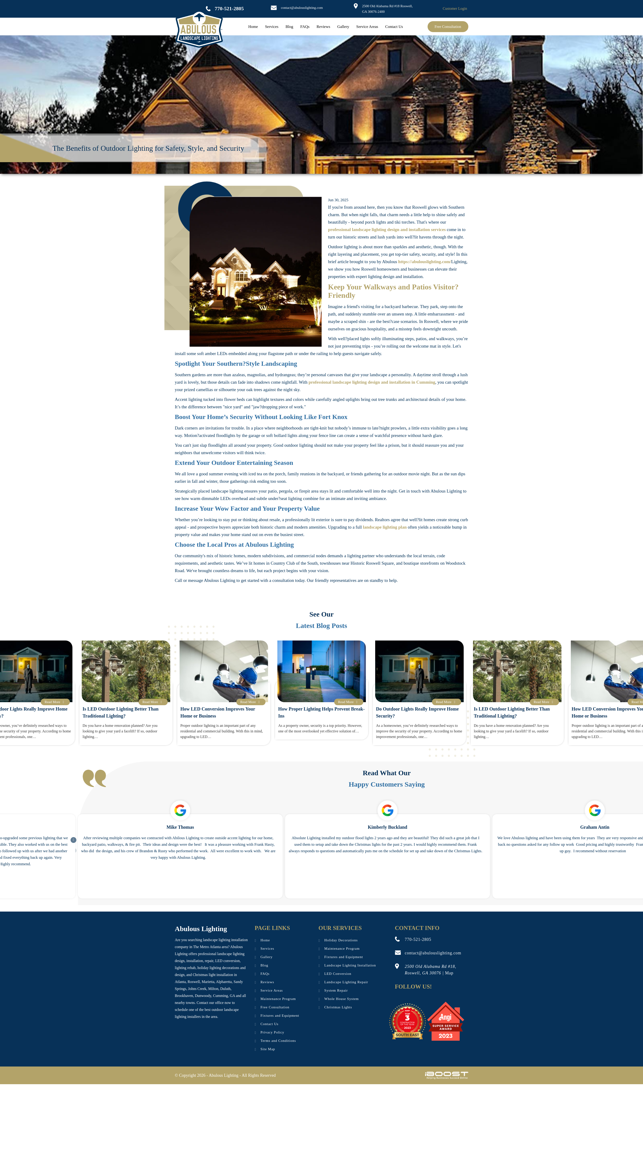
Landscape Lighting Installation (350, 965)
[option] (126, 693)
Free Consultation (448, 27)
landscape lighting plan (385, 527)
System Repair (336, 991)
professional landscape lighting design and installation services (387, 229)
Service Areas (367, 26)
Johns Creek (197, 989)
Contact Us (394, 26)
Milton (213, 989)
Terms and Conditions (278, 1041)
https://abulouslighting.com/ (424, 261)
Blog (289, 26)
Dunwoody (203, 996)
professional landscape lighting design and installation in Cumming (372, 382)
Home (253, 26)
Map (449, 973)
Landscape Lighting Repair (346, 982)
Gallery (343, 26)
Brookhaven (184, 996)
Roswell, (194, 982)
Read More (55, 702)
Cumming (220, 996)
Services (272, 26)
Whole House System (341, 999)
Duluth (225, 989)
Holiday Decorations (341, 940)
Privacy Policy (272, 1032)
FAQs (304, 26)
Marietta (208, 982)
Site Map (268, 1049)
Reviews (323, 26)
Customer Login (455, 8)
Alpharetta (224, 982)
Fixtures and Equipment (280, 1016)
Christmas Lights (338, 1007)
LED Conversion (337, 974)
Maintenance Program (278, 999)
